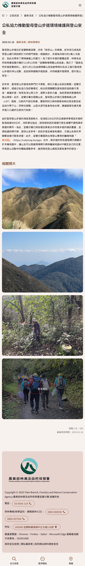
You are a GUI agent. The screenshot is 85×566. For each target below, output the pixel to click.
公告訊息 (14, 15)
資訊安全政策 (12, 544)
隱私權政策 (27, 544)
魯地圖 (5, 140)
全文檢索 (14, 561)
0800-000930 (57, 512)
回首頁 (19, 4)
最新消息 (29, 15)
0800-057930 (16, 518)
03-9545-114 (23, 503)
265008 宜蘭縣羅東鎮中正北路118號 (36, 527)
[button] (80, 5)
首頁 (3, 15)
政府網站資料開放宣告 (46, 544)
